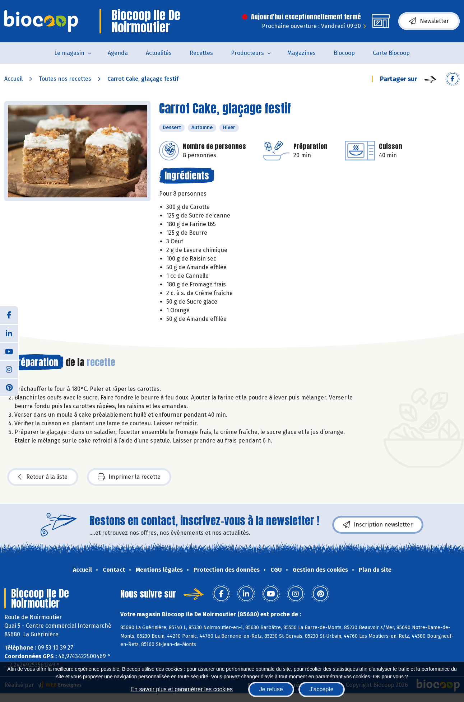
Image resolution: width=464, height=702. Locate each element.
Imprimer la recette (129, 477)
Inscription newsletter (378, 524)
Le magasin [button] (69, 53)
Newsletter (429, 21)
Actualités (159, 53)
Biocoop (344, 53)
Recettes (201, 53)
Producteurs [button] (247, 53)
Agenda (118, 53)
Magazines (301, 53)
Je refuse (271, 689)
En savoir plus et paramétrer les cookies (181, 689)
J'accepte (322, 689)
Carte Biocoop (391, 53)
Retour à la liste (43, 477)
